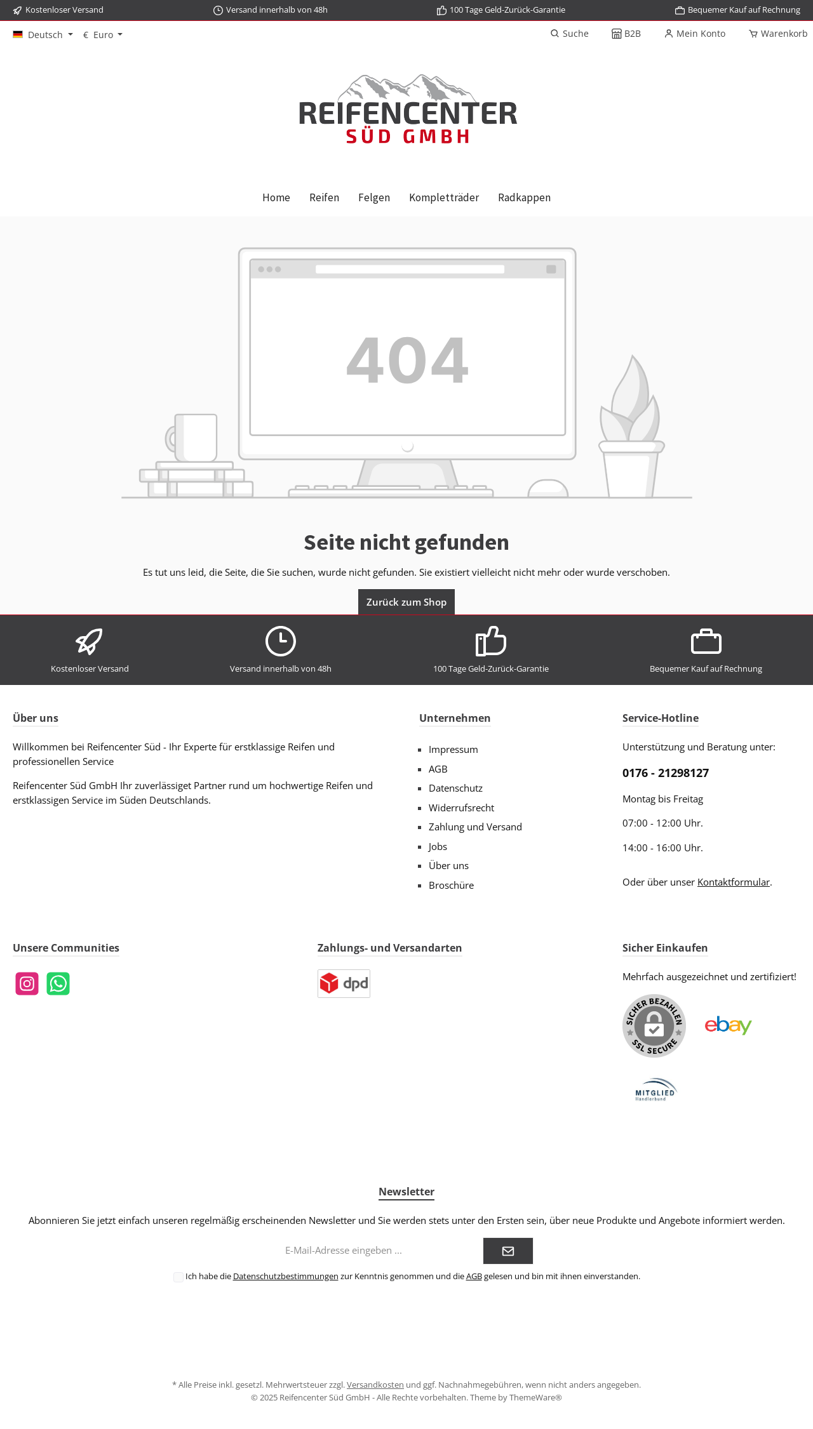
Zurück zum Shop (406, 601)
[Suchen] (569, 33)
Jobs (438, 846)
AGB (438, 768)
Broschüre (451, 885)
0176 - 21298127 (665, 772)
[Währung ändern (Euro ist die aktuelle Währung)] (103, 35)
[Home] (276, 197)
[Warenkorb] (774, 33)
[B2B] (626, 33)
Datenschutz (456, 787)
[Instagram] (27, 983)
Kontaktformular (733, 881)
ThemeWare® (535, 1397)
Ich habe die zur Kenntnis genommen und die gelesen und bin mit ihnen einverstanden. (412, 1276)
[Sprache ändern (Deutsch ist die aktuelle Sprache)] (43, 35)
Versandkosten (375, 1384)
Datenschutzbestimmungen (286, 1276)
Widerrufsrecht (461, 807)
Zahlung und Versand (475, 826)
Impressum (453, 749)
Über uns (449, 865)
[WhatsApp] (58, 983)
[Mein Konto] (694, 33)
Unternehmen (455, 718)
